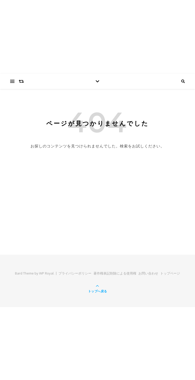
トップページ (170, 273)
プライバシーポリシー (74, 273)
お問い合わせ (148, 273)
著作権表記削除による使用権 (114, 273)
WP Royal (46, 273)
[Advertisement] (97, 188)
